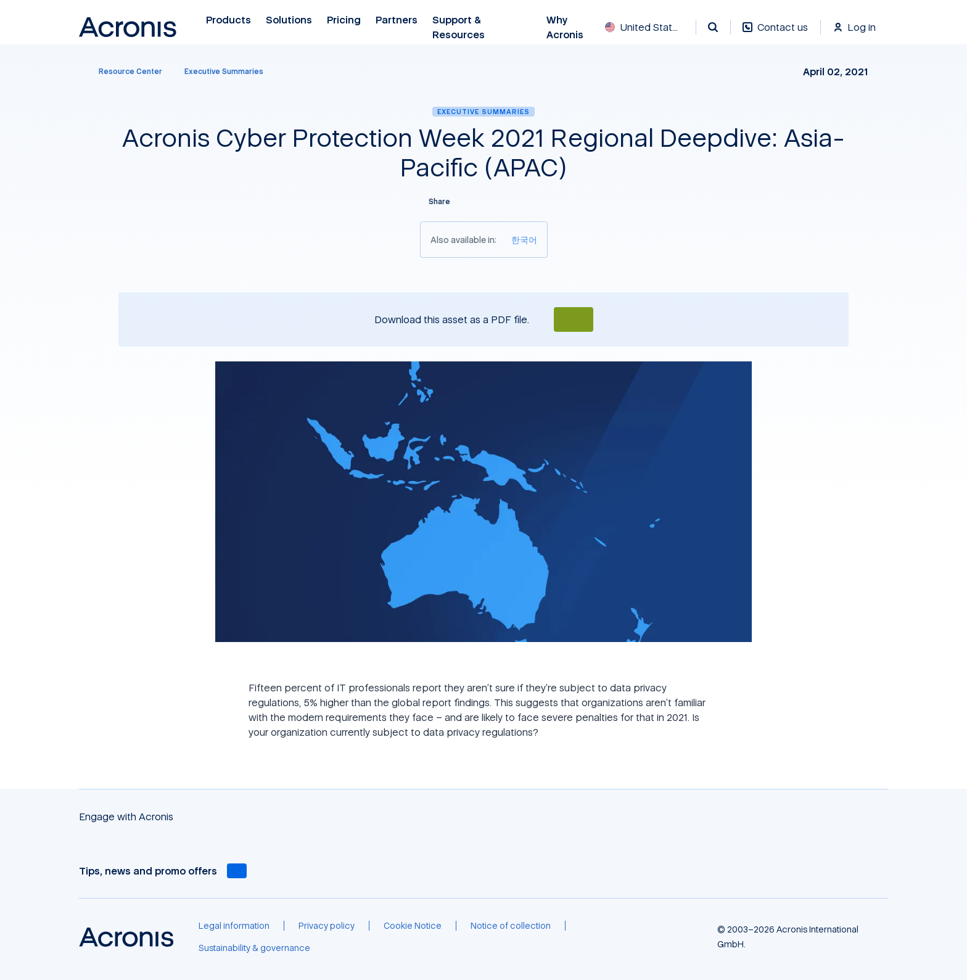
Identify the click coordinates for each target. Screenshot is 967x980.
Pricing (344, 20)
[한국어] (524, 239)
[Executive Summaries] (223, 71)
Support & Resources (460, 27)
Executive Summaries (483, 111)
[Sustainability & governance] (254, 948)
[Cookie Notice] (413, 925)
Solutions (289, 20)
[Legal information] (234, 925)
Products (228, 20)
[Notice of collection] (511, 925)
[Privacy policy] (326, 925)
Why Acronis (564, 27)
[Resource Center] (123, 71)
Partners (397, 20)
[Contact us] (775, 33)
